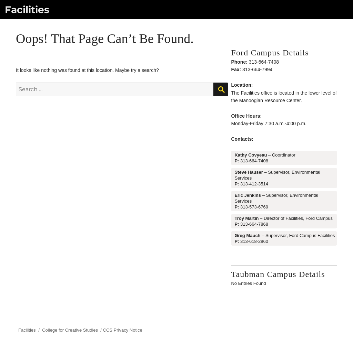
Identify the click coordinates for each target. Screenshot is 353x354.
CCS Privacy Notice (122, 330)
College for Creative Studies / (72, 330)
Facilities (27, 9)
